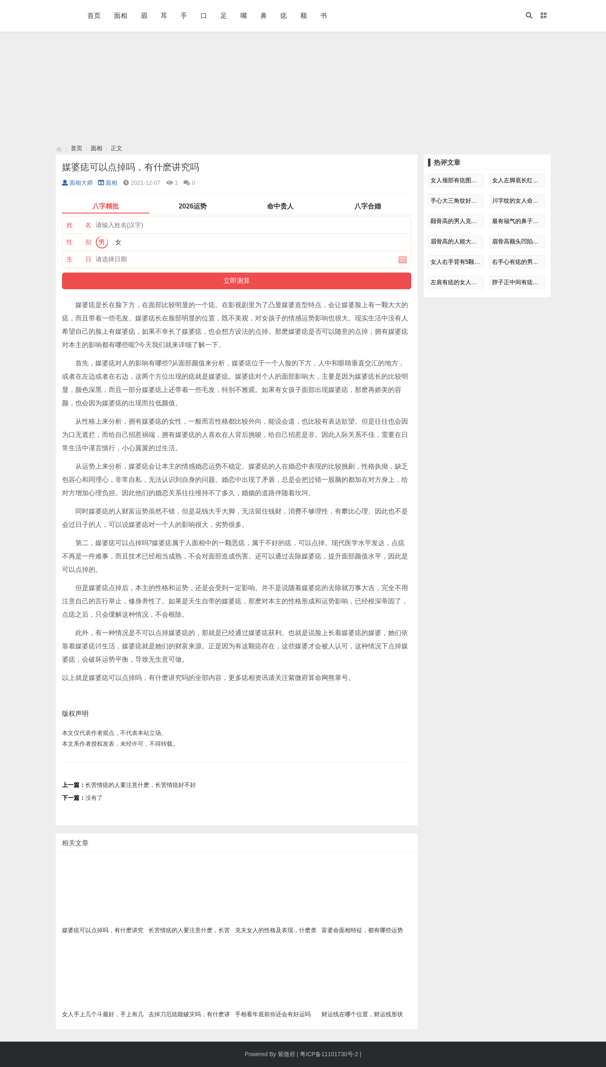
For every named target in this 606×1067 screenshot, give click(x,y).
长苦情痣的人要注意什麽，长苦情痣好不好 (140, 785)
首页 (94, 15)
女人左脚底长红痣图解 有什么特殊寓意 (517, 180)
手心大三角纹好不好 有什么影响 (456, 200)
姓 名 (79, 224)
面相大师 (77, 182)
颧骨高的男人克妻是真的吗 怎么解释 (456, 221)
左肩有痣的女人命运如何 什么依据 (456, 282)
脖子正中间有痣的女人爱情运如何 (517, 282)
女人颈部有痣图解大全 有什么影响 (456, 180)
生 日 (79, 259)
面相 (120, 15)
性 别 (79, 242)
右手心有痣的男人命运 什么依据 (517, 261)
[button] (529, 16)
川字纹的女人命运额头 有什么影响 (517, 200)
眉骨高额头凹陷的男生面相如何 (517, 241)
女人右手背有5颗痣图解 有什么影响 (456, 261)
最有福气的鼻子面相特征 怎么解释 (517, 221)
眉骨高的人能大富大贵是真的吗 (456, 241)
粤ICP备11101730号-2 (329, 1054)
